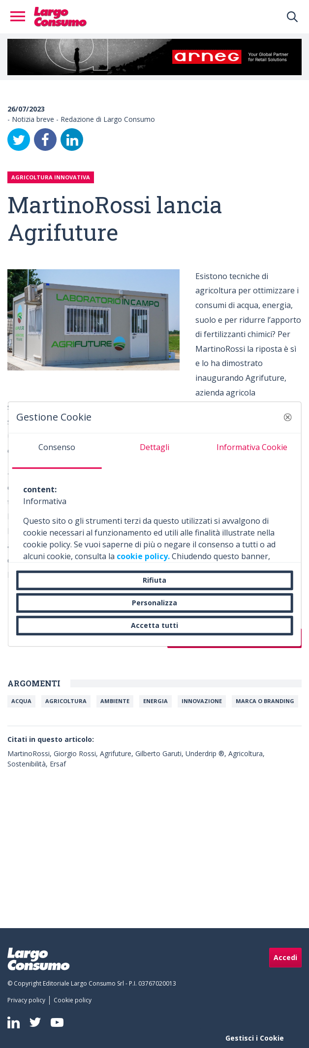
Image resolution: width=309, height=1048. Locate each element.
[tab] (57, 451)
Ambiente (114, 701)
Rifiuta (154, 580)
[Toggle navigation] (20, 16)
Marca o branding (265, 701)
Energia (155, 701)
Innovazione (202, 701)
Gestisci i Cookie (254, 1038)
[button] (287, 417)
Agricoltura (66, 701)
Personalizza (154, 602)
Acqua (21, 701)
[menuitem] (28, 1000)
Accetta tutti (154, 625)
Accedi (285, 957)
